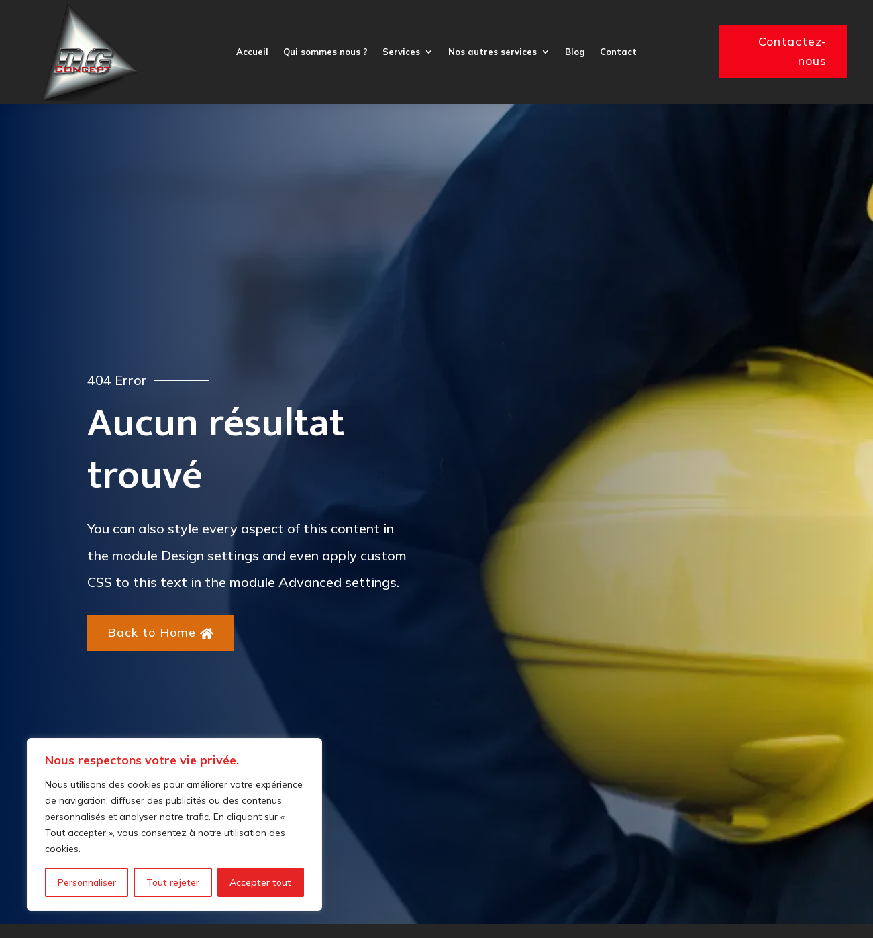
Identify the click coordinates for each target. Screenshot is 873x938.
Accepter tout (260, 882)
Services (401, 51)
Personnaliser (87, 882)
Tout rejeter (172, 882)
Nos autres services (492, 51)
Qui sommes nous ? (325, 51)
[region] (174, 824)
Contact (618, 51)
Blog (575, 51)
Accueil (252, 51)
